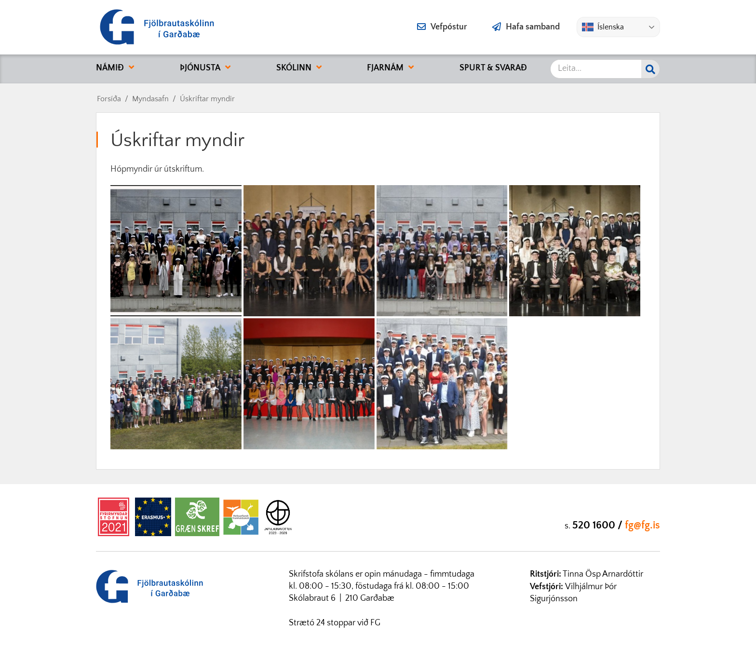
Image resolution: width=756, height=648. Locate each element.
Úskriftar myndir (207, 98)
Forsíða (109, 98)
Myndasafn (150, 98)
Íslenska (603, 27)
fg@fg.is (642, 525)
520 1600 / (598, 525)
